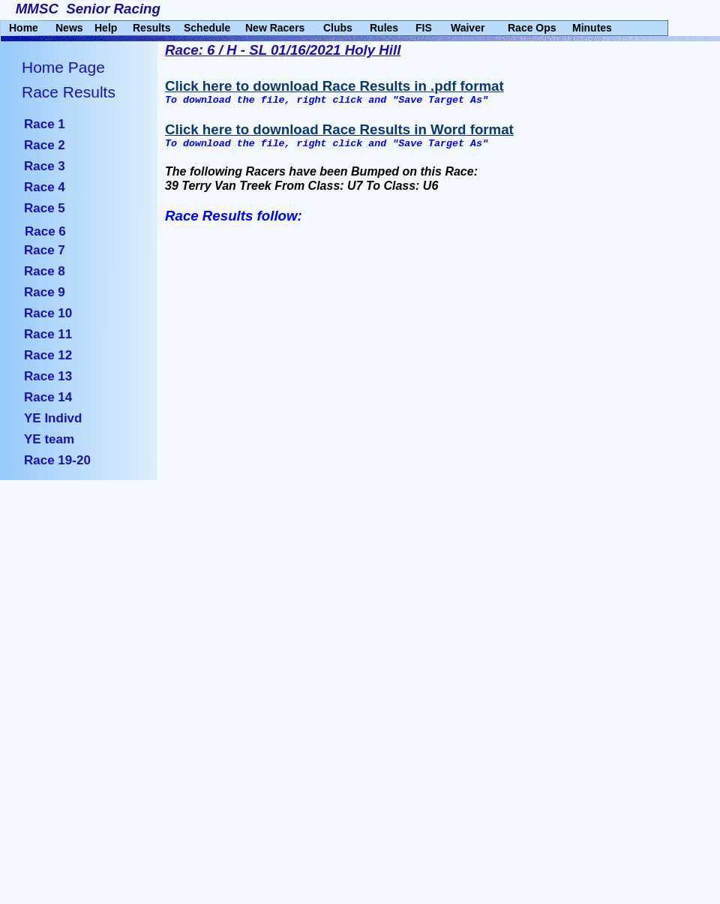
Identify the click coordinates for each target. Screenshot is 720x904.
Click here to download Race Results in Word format (339, 129)
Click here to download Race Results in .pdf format (334, 86)
